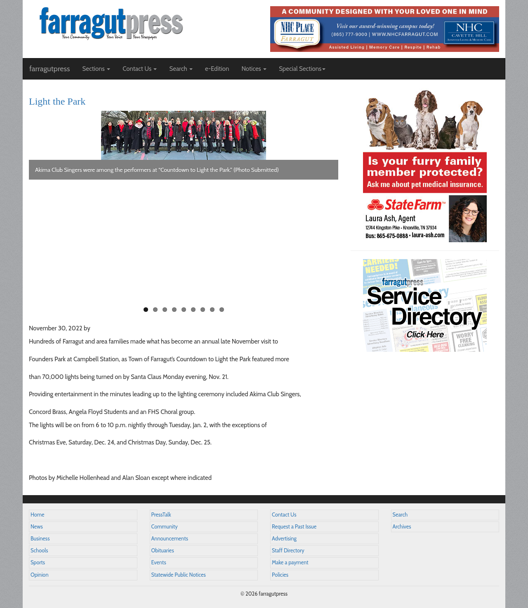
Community (164, 527)
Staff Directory (288, 550)
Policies (280, 575)
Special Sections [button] (302, 68)
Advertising (284, 539)
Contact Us (284, 515)
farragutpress (49, 68)
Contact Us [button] (140, 68)
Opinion (40, 575)
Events (158, 562)
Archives (402, 527)
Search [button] (181, 68)
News (37, 527)
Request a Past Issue (294, 527)
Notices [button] (253, 68)
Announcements (169, 539)
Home (38, 515)
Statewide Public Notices (178, 575)
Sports (38, 562)
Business (40, 539)
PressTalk (161, 515)
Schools (39, 550)
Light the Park (57, 101)
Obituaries (162, 550)
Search (400, 515)
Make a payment (290, 562)
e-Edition (217, 68)
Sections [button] (96, 68)
